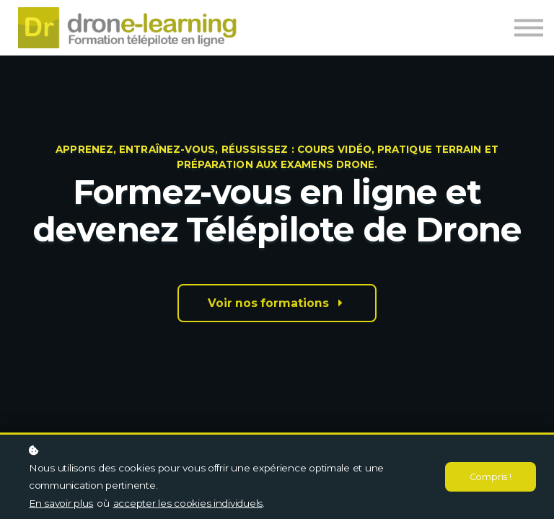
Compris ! (489, 476)
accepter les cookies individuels (188, 503)
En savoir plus (61, 503)
